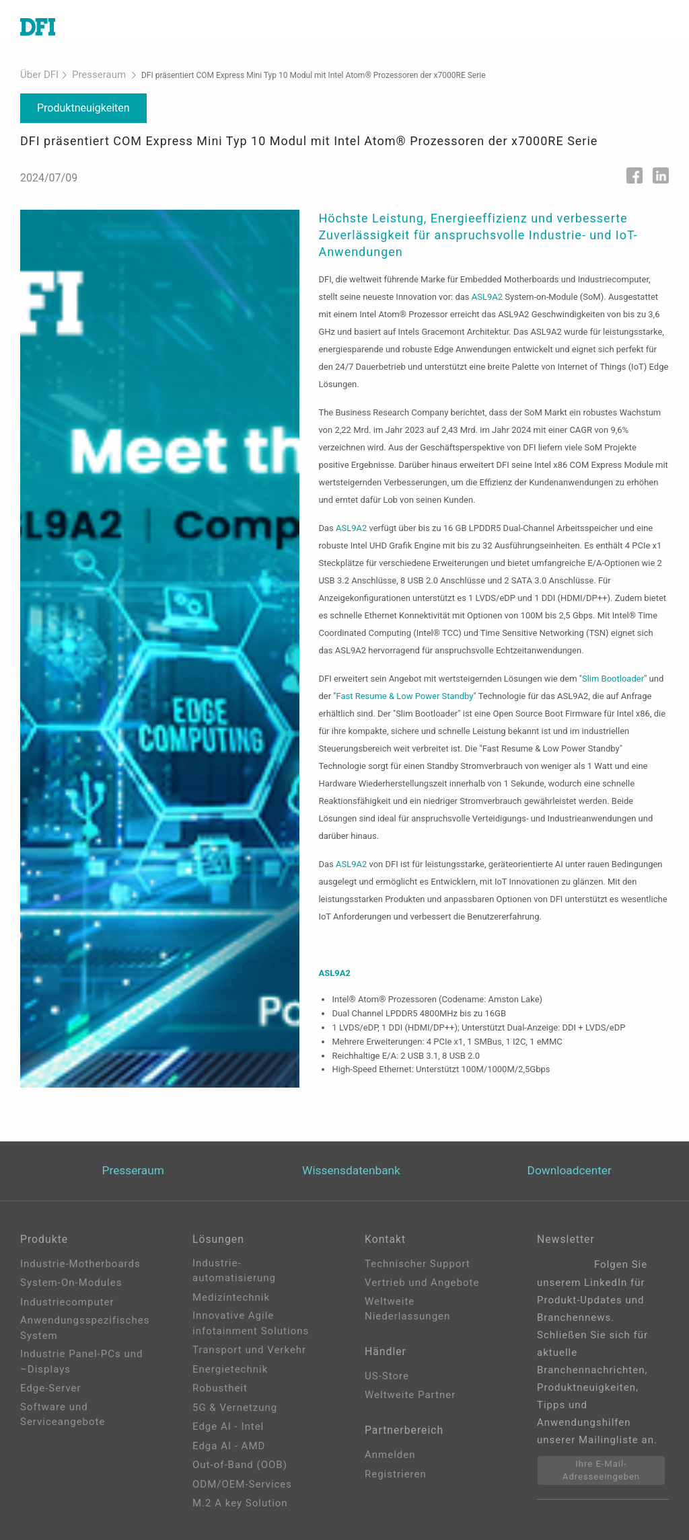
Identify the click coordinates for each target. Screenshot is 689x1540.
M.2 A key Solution (240, 1502)
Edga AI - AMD (228, 1444)
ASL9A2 (487, 294)
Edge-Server (50, 1387)
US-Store (387, 1379)
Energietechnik (230, 1368)
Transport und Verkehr (249, 1349)
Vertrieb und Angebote (422, 1282)
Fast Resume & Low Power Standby (404, 693)
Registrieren (396, 1481)
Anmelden (390, 1462)
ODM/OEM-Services (242, 1483)
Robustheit (220, 1387)
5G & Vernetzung (234, 1406)
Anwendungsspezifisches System (84, 1327)
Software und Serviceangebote (62, 1413)
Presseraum (85, 73)
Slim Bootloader (613, 676)
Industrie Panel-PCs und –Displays (81, 1361)
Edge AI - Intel (228, 1426)
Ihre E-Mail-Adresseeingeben (601, 1469)
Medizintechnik (231, 1296)
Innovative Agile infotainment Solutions (250, 1322)
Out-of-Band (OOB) (239, 1464)
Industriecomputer (67, 1301)
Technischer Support (417, 1262)
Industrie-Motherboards (80, 1262)
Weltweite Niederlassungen (407, 1308)
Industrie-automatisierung (234, 1269)
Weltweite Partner (410, 1398)
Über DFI (35, 73)
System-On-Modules (71, 1282)
